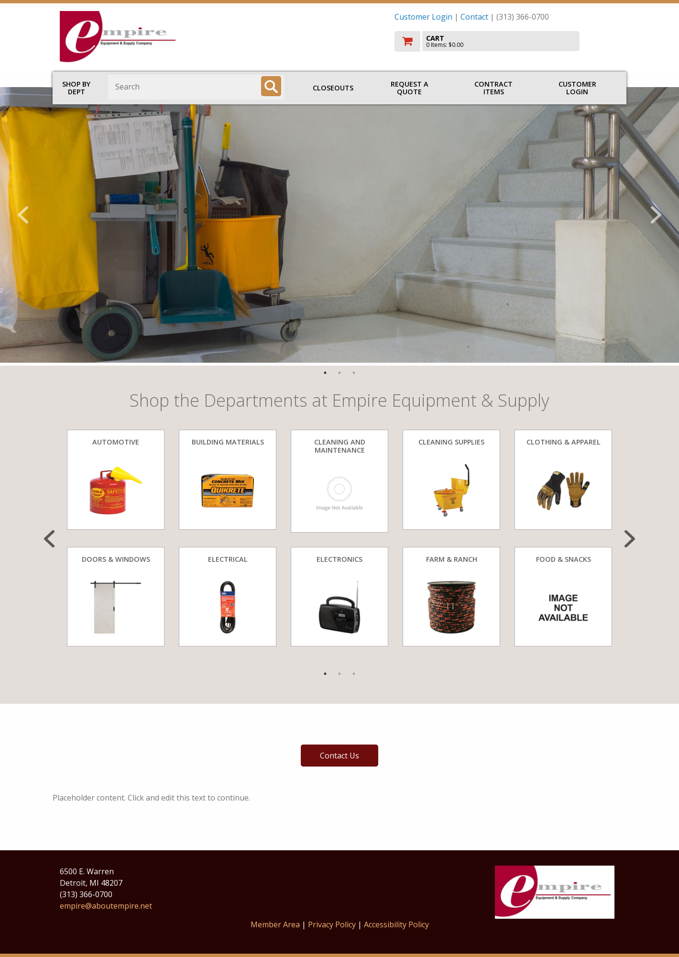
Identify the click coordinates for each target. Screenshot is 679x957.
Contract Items (493, 87)
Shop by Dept (76, 87)
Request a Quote (409, 87)
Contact (474, 16)
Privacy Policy (333, 924)
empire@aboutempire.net (106, 906)
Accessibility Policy (396, 924)
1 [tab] (325, 373)
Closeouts (333, 87)
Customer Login (423, 16)
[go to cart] (506, 41)
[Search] (271, 86)
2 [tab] (339, 373)
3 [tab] (354, 373)
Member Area (275, 924)
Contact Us (339, 755)
